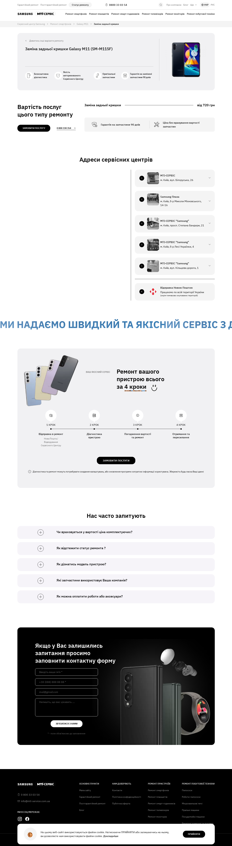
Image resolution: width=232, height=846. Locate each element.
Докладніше (110, 836)
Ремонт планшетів (99, 13)
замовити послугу (33, 128)
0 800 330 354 (66, 128)
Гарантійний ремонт (28, 4)
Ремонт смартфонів (76, 13)
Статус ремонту (80, 4)
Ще (193, 4)
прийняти (194, 834)
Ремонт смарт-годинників (125, 13)
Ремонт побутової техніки (201, 13)
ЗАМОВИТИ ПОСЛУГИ (116, 460)
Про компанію (173, 4)
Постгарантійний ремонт (53, 4)
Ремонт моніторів (174, 13)
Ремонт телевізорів (152, 13)
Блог (185, 4)
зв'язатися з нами (66, 723)
